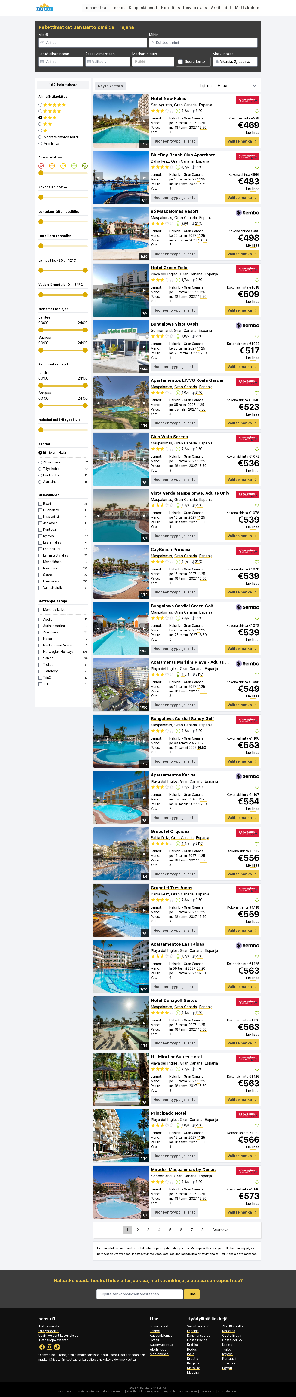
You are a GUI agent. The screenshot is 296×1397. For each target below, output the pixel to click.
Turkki (226, 1349)
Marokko (193, 1368)
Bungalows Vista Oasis (174, 324)
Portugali (229, 1358)
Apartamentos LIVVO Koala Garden (188, 380)
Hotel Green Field (169, 267)
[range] (40, 172)
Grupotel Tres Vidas (171, 887)
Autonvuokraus (192, 8)
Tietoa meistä (48, 1326)
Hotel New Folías (168, 98)
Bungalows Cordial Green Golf (182, 605)
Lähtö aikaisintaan (53, 54)
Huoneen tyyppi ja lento (175, 141)
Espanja (205, 105)
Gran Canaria (185, 105)
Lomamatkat (96, 8)
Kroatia (192, 1358)
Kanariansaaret (198, 1335)
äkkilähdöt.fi (135, 1391)
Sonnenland (161, 330)
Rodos (192, 1349)
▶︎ (144, 121)
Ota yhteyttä (48, 1331)
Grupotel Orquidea (170, 831)
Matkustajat (223, 54)
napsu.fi (169, 1391)
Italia (190, 1354)
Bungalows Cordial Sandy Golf (182, 718)
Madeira (193, 1372)
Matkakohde (247, 8)
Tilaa (192, 1294)
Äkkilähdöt (221, 8)
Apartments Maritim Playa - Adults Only (192, 662)
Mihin (153, 35)
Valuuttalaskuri (198, 1326)
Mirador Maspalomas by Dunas (183, 1169)
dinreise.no (207, 1391)
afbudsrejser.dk (113, 1391)
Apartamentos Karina (173, 775)
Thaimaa (228, 1363)
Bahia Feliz (160, 161)
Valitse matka (242, 141)
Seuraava (220, 1230)
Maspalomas (161, 218)
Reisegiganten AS (153, 1387)
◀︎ (98, 121)
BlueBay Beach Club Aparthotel (183, 154)
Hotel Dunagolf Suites (174, 1000)
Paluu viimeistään (100, 54)
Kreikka (192, 1345)
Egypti (227, 1368)
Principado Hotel (168, 1113)
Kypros (227, 1354)
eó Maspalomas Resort (175, 211)
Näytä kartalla (110, 86)
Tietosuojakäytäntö (53, 1340)
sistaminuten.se (89, 1391)
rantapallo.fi (153, 1391)
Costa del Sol (232, 1340)
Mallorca (228, 1331)
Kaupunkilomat (143, 8)
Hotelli (167, 8)
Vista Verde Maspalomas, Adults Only (190, 493)
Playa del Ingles (164, 274)
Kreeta (227, 1345)
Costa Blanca (197, 1340)
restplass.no (66, 1391)
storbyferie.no (228, 1391)
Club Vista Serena (169, 436)
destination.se (187, 1391)
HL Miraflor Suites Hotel (176, 1056)
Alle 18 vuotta (233, 1326)
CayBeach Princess (171, 549)
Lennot (118, 8)
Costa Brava (231, 1335)
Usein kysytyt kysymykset (58, 1335)
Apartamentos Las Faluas (177, 944)
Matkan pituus (144, 54)
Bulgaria (193, 1363)
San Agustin (161, 105)
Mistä (43, 35)
